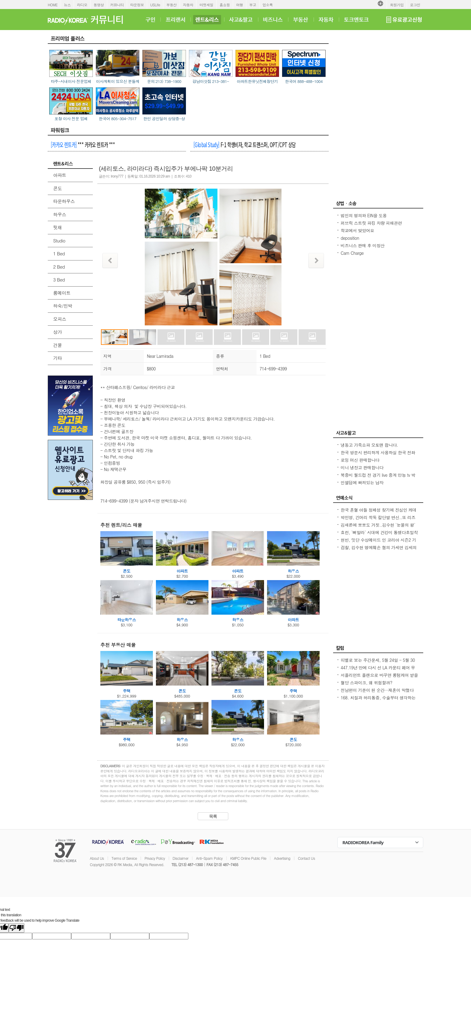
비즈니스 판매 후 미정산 (362, 245)
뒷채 (57, 227)
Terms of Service (124, 858)
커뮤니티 (117, 4)
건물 (57, 345)
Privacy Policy (154, 858)
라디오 (82, 4)
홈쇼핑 (225, 4)
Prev (110, 260)
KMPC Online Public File (248, 858)
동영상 (99, 4)
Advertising (282, 858)
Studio (59, 240)
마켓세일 (206, 4)
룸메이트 (62, 293)
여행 (239, 4)
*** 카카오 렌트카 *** (83, 144)
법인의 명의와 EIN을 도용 (364, 215)
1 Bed (59, 253)
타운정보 (137, 4)
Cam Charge (352, 253)
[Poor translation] (16, 928)
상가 (57, 332)
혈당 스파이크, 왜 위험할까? (366, 683)
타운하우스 (64, 201)
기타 (57, 358)
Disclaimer (180, 858)
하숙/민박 (62, 306)
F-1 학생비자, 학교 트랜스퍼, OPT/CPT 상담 (244, 144)
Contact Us (306, 858)
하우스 (59, 214)
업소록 (268, 4)
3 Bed (59, 279)
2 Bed (59, 266)
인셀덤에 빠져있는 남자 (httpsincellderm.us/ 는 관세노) (368, 485)
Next (316, 260)
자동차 (188, 4)
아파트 (59, 175)
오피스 (59, 319)
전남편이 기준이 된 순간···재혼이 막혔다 (377, 690)
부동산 (171, 4)
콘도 (57, 188)
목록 (213, 816)
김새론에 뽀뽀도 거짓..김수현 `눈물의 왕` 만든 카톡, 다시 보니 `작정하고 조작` (378, 528)
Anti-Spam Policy (209, 858)
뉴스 (67, 4)
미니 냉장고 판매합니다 (362, 467)
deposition (350, 238)
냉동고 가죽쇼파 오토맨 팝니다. (369, 445)
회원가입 (397, 4)
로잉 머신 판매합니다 (360, 460)
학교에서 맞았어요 (357, 230)
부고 (252, 4)
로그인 (415, 4)
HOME (53, 4)
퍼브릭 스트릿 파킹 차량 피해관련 (371, 223)
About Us (97, 858)
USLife (155, 4)
